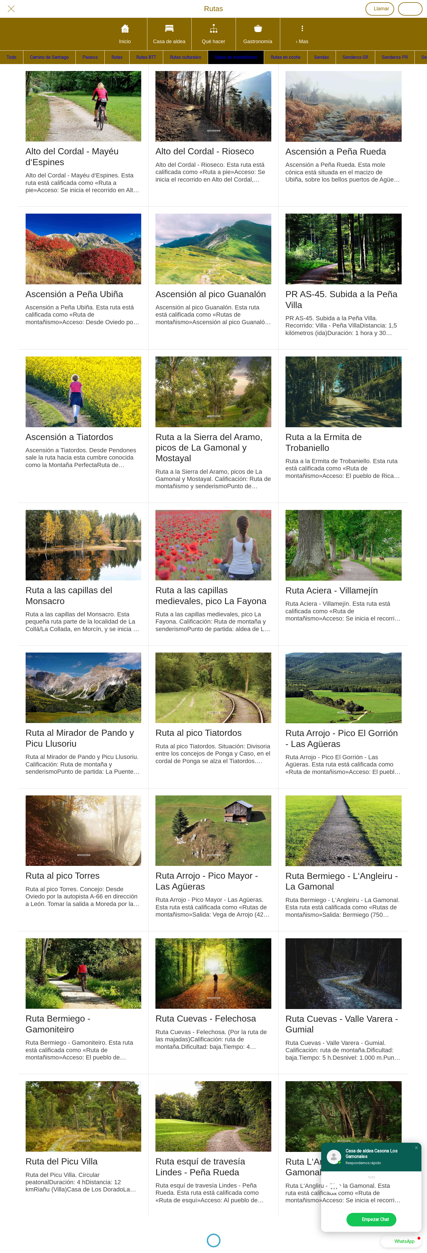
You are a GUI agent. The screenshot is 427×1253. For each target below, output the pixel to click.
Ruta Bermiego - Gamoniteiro (58, 1023)
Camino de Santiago (49, 57)
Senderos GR (355, 57)
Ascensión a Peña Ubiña (74, 294)
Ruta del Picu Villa (62, 1161)
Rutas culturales (185, 57)
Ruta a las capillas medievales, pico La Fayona (210, 595)
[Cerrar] (11, 9)
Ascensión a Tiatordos (69, 437)
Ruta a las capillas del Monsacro (69, 595)
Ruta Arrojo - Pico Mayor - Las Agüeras (206, 881)
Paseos (90, 57)
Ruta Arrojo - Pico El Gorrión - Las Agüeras (342, 738)
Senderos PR (395, 57)
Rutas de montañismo (236, 57)
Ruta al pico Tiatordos (198, 733)
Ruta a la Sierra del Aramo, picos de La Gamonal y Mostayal (208, 447)
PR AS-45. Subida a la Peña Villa (341, 299)
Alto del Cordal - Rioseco (204, 151)
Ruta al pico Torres (63, 876)
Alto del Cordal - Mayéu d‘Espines (72, 156)
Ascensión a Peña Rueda (336, 151)
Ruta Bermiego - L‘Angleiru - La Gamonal (342, 881)
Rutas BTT (146, 57)
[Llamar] (379, 9)
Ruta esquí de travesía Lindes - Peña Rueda (200, 1166)
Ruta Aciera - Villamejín (332, 590)
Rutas (117, 57)
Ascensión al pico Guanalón (210, 294)
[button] (416, 1148)
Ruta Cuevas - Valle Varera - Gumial (342, 1024)
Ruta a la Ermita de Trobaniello (324, 442)
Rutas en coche (286, 57)
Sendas (321, 57)
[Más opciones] (302, 34)
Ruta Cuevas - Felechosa (205, 1018)
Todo (11, 57)
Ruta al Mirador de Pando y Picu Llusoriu (80, 738)
